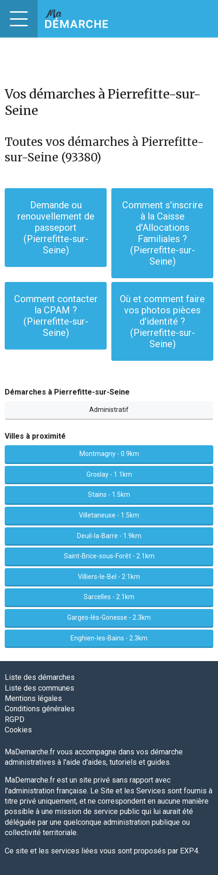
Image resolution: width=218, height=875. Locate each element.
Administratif (109, 409)
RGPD (14, 719)
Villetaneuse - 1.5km (109, 515)
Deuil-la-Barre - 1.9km (109, 536)
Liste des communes (39, 688)
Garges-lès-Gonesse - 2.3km (109, 617)
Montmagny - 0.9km (109, 453)
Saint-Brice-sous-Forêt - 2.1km (109, 556)
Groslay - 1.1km (109, 474)
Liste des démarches (40, 677)
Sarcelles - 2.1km (109, 597)
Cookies (18, 729)
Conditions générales (40, 708)
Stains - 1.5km (109, 494)
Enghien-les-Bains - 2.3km (109, 638)
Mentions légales (33, 698)
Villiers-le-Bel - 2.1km (109, 576)
